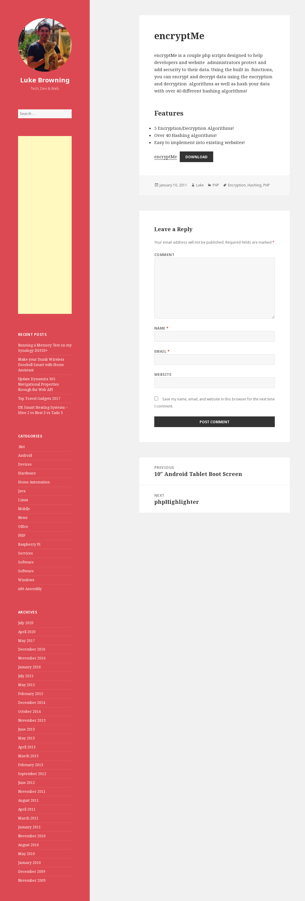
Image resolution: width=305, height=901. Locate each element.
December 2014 (31, 702)
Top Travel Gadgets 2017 (39, 398)
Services (25, 553)
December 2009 (31, 871)
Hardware (27, 473)
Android (25, 455)
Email (162, 351)
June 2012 (26, 782)
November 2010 (32, 835)
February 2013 (30, 764)
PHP (21, 535)
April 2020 (27, 631)
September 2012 (32, 773)
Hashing (254, 185)
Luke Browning (45, 79)
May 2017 (26, 640)
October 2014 (29, 711)
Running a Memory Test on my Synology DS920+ (45, 348)
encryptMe (165, 156)
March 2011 (28, 818)
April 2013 (27, 747)
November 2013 (32, 720)
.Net (21, 446)
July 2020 (25, 622)
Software (26, 562)
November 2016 (32, 658)
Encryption (237, 185)
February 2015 (30, 693)
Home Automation (34, 482)
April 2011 (27, 809)
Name (161, 328)
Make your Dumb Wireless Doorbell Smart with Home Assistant (41, 365)
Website (162, 374)
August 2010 (28, 844)
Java (21, 490)
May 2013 (26, 738)
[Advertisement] (45, 225)
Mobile (24, 508)
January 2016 (29, 667)
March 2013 (28, 755)
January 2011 (29, 827)
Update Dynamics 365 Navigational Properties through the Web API (38, 384)
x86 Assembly (30, 588)
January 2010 (29, 862)
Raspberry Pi (29, 544)
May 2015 (26, 684)
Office (23, 526)
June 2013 (26, 729)
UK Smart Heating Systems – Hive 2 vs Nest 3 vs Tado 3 (43, 410)
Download (196, 156)
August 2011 (28, 800)
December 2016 (31, 649)
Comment (164, 254)
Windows (26, 579)
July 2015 (25, 675)
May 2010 (26, 853)
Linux (23, 499)
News (23, 517)
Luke (200, 185)
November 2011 (32, 791)
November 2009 (32, 880)
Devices (25, 464)
